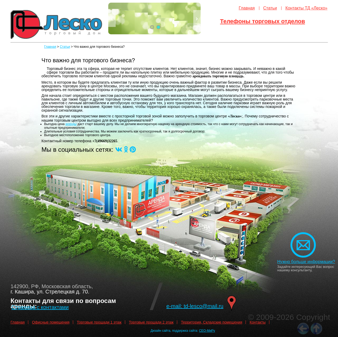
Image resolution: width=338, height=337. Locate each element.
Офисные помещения (50, 322)
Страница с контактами (40, 307)
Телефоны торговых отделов (262, 21)
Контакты (257, 322)
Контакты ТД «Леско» (306, 8)
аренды (71, 124)
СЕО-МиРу (207, 331)
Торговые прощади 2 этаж (151, 322)
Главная (247, 8)
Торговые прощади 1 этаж (99, 322)
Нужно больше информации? (306, 261)
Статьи (270, 8)
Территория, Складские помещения (211, 322)
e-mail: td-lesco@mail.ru (194, 306)
